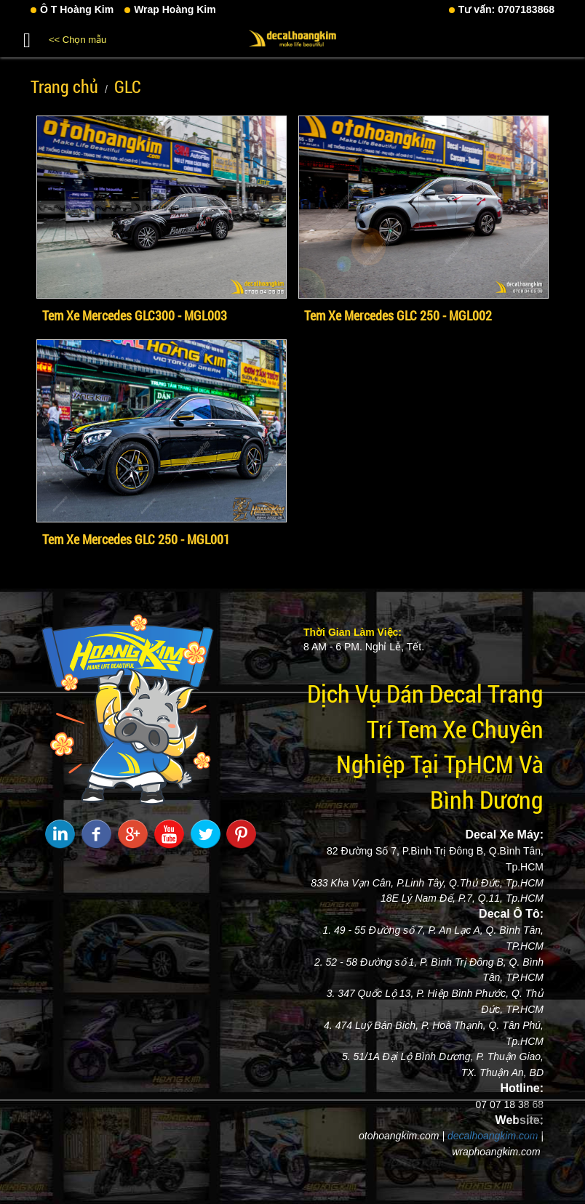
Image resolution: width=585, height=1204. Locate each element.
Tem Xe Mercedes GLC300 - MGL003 (134, 315)
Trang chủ (64, 86)
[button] (27, 38)
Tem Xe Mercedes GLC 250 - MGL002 (398, 315)
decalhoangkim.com (492, 1136)
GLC (127, 86)
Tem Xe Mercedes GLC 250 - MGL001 (136, 539)
